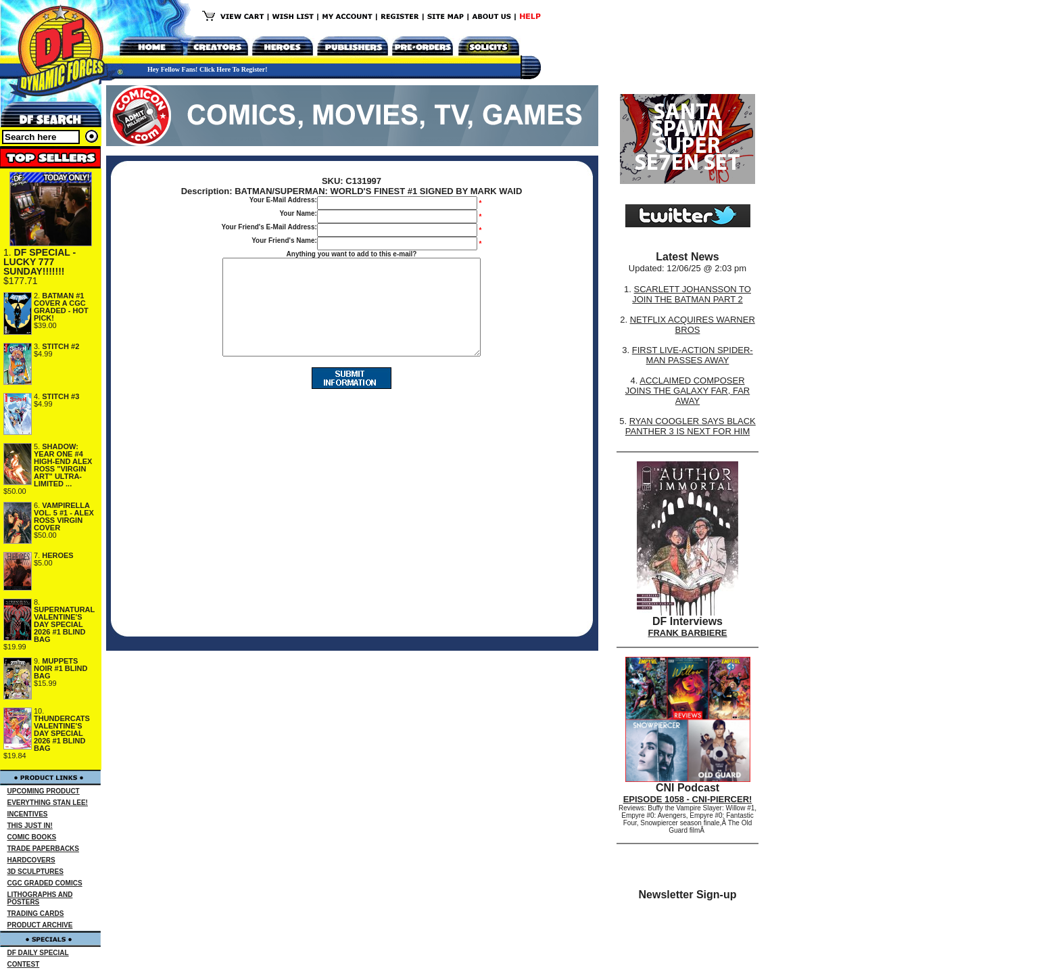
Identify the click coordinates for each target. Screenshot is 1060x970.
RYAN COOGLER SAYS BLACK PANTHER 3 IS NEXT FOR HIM (690, 426)
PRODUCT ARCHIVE (40, 925)
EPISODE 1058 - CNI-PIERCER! (687, 799)
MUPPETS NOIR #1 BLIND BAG (60, 668)
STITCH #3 (60, 396)
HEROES (57, 555)
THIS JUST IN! (30, 825)
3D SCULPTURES (35, 871)
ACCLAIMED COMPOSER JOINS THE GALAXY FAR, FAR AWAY (687, 390)
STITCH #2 (60, 346)
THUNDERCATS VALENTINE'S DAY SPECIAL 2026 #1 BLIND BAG (62, 733)
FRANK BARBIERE (687, 633)
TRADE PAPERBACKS (43, 848)
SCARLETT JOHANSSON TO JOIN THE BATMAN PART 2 (691, 294)
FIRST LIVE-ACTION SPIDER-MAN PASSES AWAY (692, 355)
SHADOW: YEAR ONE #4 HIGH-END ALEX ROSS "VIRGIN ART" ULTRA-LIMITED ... (63, 465)
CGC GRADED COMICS (44, 883)
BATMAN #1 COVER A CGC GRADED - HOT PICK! (61, 307)
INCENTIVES (27, 814)
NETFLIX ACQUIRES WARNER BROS (692, 325)
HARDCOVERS (31, 860)
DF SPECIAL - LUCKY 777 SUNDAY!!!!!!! (39, 262)
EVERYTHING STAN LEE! (47, 802)
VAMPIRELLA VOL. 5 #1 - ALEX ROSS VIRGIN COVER (64, 516)
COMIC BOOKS (32, 837)
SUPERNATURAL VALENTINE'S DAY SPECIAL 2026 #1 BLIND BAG (64, 624)
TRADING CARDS (35, 913)
